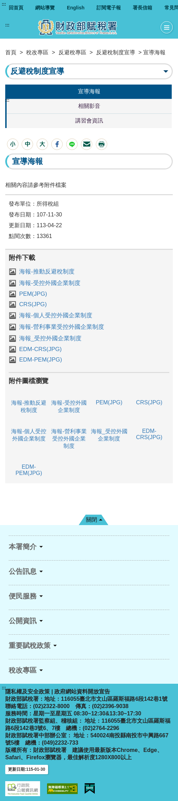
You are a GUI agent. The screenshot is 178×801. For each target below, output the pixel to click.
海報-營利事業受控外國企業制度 (61, 327)
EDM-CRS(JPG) (40, 349)
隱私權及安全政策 (27, 692)
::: (4, 4)
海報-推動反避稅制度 (47, 271)
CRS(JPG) (33, 304)
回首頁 (16, 7)
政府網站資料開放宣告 (82, 692)
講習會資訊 (89, 121)
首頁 (10, 52)
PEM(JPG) (33, 294)
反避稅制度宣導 (115, 52)
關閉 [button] (91, 520)
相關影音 (89, 106)
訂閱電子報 (108, 7)
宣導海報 (89, 91)
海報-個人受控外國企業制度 (55, 315)
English (76, 7)
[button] (12, 144)
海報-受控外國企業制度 (49, 283)
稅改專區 (37, 52)
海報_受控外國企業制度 (50, 338)
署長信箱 (142, 7)
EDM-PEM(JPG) (40, 359)
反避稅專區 (72, 52)
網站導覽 (45, 7)
